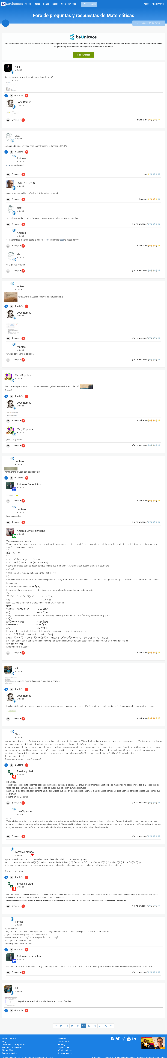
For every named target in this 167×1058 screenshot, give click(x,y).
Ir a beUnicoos (83, 55)
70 (95, 1026)
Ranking (61, 1044)
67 (78, 1026)
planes (46, 4)
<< (56, 1026)
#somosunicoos (69, 4)
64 (61, 1026)
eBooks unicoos (65, 1050)
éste (8, 165)
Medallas (62, 1038)
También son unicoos (12, 1047)
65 (66, 1026)
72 (106, 1026)
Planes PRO (7, 1050)
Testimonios (63, 1041)
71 (100, 1026)
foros (37, 4)
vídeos (29, 4)
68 (83, 1026)
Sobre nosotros (9, 1038)
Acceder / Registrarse (154, 4)
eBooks (55, 4)
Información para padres (13, 1044)
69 (89, 1026)
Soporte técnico (65, 1053)
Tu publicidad (64, 1047)
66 (72, 1026)
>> (111, 1026)
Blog (4, 1041)
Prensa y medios (9, 1053)
